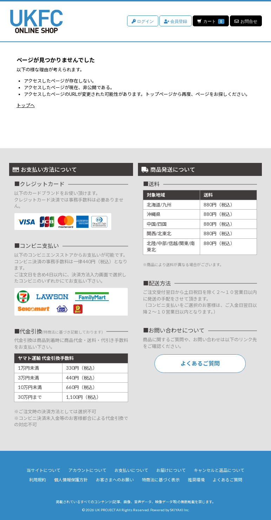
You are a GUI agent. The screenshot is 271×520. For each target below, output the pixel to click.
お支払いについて (131, 470)
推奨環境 (196, 479)
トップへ (25, 105)
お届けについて (171, 470)
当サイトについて (43, 470)
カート (210, 21)
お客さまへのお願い (115, 479)
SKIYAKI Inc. (179, 510)
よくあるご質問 (200, 363)
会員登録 (175, 21)
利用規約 (37, 479)
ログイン (142, 21)
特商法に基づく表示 (161, 479)
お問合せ (245, 21)
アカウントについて (87, 470)
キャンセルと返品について (219, 470)
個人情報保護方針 (71, 479)
